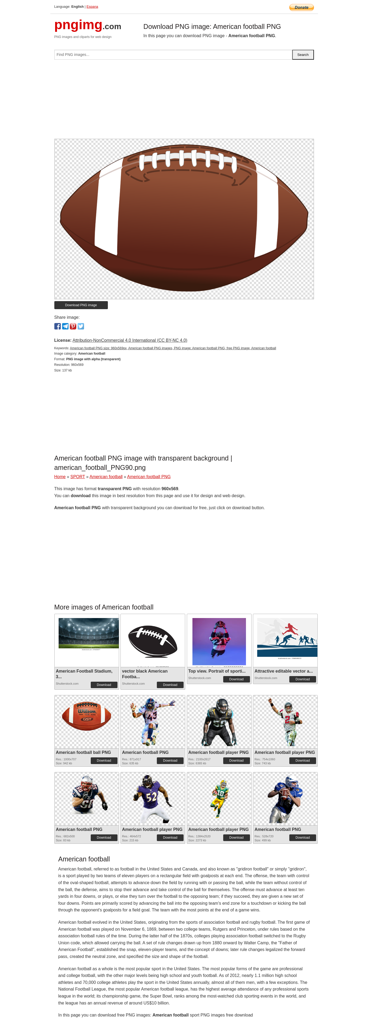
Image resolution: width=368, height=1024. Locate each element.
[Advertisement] (184, 101)
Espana (92, 7)
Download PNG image (81, 305)
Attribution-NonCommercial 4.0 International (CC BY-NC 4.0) (130, 340)
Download (104, 685)
